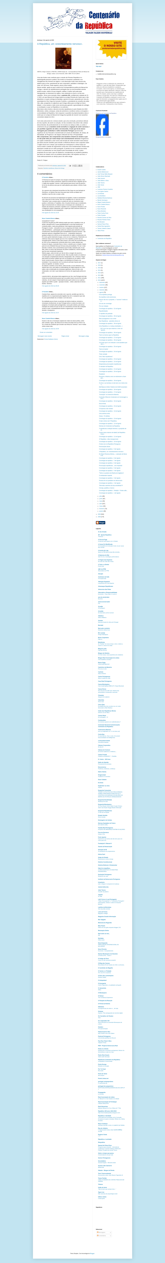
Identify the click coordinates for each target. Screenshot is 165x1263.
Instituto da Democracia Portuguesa (109, 879)
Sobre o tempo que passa (106, 1153)
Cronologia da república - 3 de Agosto (109, 478)
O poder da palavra (103, 891)
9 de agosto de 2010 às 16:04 (50, 328)
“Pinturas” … (101, 536)
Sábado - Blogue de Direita (106, 1170)
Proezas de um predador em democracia (110, 480)
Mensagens (101, 1232)
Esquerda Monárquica (104, 804)
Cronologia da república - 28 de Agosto (110, 332)
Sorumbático (102, 1161)
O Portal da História (104, 1003)
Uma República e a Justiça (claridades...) (110, 326)
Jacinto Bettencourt (102, 172)
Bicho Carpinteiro (103, 637)
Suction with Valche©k (105, 1165)
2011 (99, 277)
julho (100, 496)
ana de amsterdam (103, 597)
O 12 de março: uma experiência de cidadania (110, 654)
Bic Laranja (101, 633)
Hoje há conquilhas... (104, 868)
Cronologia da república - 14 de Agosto (110, 411)
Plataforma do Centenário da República (106, 113)
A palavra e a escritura (104, 776)
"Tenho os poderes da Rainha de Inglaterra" (111, 473)
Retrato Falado (102, 977)
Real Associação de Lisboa (106, 1097)
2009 (99, 514)
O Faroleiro (45, 177)
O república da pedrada (105, 313)
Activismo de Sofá (103, 577)
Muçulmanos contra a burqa (105, 859)
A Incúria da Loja (103, 550)
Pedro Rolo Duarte (103, 1055)
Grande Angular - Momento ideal (107, 1162)
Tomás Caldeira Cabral (103, 228)
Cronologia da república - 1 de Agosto (109, 493)
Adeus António (102, 673)
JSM (98, 187)
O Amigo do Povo (103, 958)
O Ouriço (101, 996)
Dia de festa (102, 403)
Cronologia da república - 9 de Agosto (109, 449)
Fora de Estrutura (103, 832)
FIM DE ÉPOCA (102, 650)
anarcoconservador (104, 602)
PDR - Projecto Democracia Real (108, 1045)
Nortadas (101, 938)
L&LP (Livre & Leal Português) (107, 899)
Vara (99, 1017)
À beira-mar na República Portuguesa (109, 444)
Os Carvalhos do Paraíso (105, 1016)
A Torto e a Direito (103, 564)
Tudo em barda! (103, 349)
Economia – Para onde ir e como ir (107, 594)
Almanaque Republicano (105, 586)
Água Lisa (101, 1192)
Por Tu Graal (102, 1069)
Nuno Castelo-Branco (48, 218)
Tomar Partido (102, 1178)
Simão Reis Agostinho (103, 226)
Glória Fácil (101, 854)
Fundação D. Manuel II (105, 843)
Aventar (100, 620)
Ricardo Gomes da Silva (104, 217)
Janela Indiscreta (103, 887)
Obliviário (101, 1007)
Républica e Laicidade (105, 1139)
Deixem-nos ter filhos (104, 712)
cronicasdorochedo (104, 740)
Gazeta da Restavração (105, 846)
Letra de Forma (102, 912)
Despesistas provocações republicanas (110, 364)
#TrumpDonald (102, 578)
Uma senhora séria (104, 413)
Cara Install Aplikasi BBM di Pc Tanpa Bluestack (111, 686)
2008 (99, 517)
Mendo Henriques (102, 200)
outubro (101, 287)
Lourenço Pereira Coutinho (105, 189)
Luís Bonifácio (101, 196)
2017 (99, 263)
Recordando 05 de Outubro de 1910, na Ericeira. (111, 965)
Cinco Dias (101, 704)
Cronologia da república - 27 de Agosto (110, 337)
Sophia (100, 787)
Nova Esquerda (102, 943)
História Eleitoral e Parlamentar (107, 865)
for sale (100, 896)
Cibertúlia (101, 700)
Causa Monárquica (104, 684)
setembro (102, 290)
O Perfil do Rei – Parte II (104, 955)
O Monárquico (102, 993)
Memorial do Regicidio (105, 922)
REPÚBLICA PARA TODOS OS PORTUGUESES (113, 387)
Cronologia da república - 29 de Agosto (110, 323)
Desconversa (102, 767)
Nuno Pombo (101, 206)
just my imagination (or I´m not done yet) (109, 731)
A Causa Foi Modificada (105, 544)
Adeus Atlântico (102, 617)
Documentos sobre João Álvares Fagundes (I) (110, 1175)
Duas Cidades (102, 779)
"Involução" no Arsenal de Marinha (108, 394)
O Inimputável (102, 980)
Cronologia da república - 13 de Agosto (110, 418)
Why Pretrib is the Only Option (106, 1033)
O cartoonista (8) (102, 1083)
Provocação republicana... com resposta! (110, 465)
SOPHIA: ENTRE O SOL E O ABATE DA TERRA (111, 1125)
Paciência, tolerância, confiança (106, 768)
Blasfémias (101, 642)
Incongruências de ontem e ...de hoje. (108, 1008)
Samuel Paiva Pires (103, 224)
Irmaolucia (101, 882)
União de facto (102, 1187)
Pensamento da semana (104, 764)
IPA (99, 935)
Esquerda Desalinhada (105, 800)
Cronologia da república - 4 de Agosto (109, 470)
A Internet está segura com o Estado (108, 541)
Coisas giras (101, 1198)
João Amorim (101, 178)
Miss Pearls (101, 926)
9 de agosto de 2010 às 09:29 (50, 286)
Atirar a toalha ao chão (104, 678)
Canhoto (100, 672)
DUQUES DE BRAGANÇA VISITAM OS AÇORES (111, 829)
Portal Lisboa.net (103, 1078)
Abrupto (100, 574)
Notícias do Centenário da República (109, 426)
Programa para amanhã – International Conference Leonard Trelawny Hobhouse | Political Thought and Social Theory (109, 1148)
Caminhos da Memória (105, 667)
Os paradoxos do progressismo (106, 851)
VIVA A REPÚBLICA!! (104, 664)
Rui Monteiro (101, 222)
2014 (99, 270)
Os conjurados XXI (104, 1021)
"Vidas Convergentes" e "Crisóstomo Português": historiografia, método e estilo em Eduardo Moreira (111, 902)
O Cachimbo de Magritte (105, 968)
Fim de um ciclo (102, 669)
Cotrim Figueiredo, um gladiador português (109, 985)
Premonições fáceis (104, 446)
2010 (99, 280)
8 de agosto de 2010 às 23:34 (50, 212)
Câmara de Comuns (104, 750)
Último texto (101, 940)
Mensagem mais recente (45, 336)
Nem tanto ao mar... (104, 933)
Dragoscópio (102, 775)
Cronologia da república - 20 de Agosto (110, 371)
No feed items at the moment (106, 612)
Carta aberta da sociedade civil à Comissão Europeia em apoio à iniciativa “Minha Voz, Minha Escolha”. (111, 1119)
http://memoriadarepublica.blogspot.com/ (109, 1112)
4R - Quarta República (104, 535)
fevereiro (102, 508)
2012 (99, 275)
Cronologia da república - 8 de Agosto (109, 458)
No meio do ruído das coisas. (106, 561)
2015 (99, 267)
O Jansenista (102, 988)
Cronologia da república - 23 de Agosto (110, 359)
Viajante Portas (102, 1042)
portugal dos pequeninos (105, 1086)
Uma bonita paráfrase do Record (107, 1038)
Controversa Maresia (104, 729)
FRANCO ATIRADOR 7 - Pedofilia (107, 756)
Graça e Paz (101, 834)
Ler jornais (101, 1094)
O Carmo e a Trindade (104, 971)
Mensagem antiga (84, 336)
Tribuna (100, 1184)
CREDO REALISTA (103, 1103)
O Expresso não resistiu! (106, 408)
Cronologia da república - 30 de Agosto (110, 316)
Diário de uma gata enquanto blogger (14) (109, 927)
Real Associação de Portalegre (107, 1102)
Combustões (102, 720)
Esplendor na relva (104, 786)
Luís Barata (100, 193)
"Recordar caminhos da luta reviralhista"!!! (111, 485)
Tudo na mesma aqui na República (109, 335)
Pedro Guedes (101, 215)
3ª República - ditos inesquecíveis (108, 439)
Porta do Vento (102, 1074)
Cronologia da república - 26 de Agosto (110, 340)
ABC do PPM (102, 569)
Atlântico (101, 616)
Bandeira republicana (49, 168)
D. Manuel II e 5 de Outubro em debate (108, 1098)
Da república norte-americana (107, 297)
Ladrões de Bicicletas (104, 907)
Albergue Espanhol (104, 581)
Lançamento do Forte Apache (106, 583)
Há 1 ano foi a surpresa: (104, 972)
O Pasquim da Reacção (105, 1000)
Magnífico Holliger (103, 913)
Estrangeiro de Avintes (105, 820)
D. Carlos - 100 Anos (104, 759)
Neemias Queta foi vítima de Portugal (108, 622)
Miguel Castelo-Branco (103, 202)
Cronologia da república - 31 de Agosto (110, 308)
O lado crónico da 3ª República (108, 421)
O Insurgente (102, 983)
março (101, 506)
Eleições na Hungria (103, 1066)
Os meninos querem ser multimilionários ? (109, 722)
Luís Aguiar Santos (102, 191)
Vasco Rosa (100, 230)
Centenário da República (104, 238)
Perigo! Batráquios (103, 634)
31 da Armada (102, 532)
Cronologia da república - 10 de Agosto (110, 441)
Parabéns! (102, 374)
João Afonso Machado (103, 176)
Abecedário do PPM (103, 570)
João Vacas (100, 185)
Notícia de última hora (104, 630)
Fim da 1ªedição (103, 306)
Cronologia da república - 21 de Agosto (110, 369)
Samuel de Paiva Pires (105, 1145)
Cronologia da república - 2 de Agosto (109, 483)
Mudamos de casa (103, 876)
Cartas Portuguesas (104, 676)
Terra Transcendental (104, 1173)
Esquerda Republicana (105, 810)
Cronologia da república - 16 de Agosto (110, 401)
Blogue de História (103, 653)
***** (99, 1136)
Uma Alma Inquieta (103, 742)
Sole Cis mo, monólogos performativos (108, 556)
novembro (102, 285)
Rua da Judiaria (103, 1128)
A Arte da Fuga (102, 539)
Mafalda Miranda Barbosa (104, 198)
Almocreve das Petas (104, 589)
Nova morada (101, 817)
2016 (99, 265)
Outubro (100, 1027)
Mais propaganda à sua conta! (107, 318)
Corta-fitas (101, 734)
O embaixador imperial (105, 475)
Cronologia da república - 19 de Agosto (110, 380)
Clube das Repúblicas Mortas (107, 711)
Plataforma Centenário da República (109, 1059)
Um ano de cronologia (105, 303)
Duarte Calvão (101, 169)
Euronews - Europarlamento (105, 950)
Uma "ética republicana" (106, 356)
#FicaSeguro (101, 608)
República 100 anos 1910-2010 (107, 1111)
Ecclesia (100, 782)
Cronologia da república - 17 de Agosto (110, 392)
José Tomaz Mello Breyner (105, 174)
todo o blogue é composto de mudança (108, 884)
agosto (101, 292)
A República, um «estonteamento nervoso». (60, 44)
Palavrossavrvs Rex (104, 1032)
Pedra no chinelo (103, 1049)
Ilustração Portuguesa (105, 874)
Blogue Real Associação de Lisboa (108, 658)
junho (101, 498)
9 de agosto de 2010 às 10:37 (50, 312)
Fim (99, 603)
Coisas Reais (102, 715)
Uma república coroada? (104, 659)
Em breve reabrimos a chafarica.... (107, 751)
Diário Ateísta (102, 772)
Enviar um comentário (46, 332)
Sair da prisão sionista (104, 909)
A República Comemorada (105, 1061)
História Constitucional (105, 862)
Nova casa (101, 701)
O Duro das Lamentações (106, 975)
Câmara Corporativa (104, 745)
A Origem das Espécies (105, 560)
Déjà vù (100, 639)
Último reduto (102, 1197)
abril (100, 503)
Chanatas (101, 695)
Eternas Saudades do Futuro (107, 823)
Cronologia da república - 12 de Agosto (110, 423)
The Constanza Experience (105, 997)
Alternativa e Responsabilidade (107, 592)
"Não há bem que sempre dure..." (107, 1189)
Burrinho (100, 598)
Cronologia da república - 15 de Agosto (110, 406)
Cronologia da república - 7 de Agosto (109, 460)
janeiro (101, 511)
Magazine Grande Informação (107, 916)
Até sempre (101, 1075)
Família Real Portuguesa (105, 828)
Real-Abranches (103, 1106)
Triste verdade (103, 354)
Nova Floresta (102, 949)
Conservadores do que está (105, 1154)
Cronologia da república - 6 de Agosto (109, 463)
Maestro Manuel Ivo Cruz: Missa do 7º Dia (109, 1108)
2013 (99, 272)
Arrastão (100, 611)
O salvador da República (106, 366)
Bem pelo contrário (104, 628)
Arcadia (100, 606)
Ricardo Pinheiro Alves (103, 219)
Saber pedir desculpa (104, 1056)
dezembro (102, 282)
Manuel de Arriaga (59, 168)
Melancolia (101, 1167)
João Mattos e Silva (103, 180)
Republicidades (103, 311)
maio (100, 501)
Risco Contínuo (103, 1123)
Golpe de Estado (103, 857)
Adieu (99, 989)
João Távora (101, 183)
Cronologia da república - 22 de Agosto (110, 361)
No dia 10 (100, 747)
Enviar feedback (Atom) (51, 339)
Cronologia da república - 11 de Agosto (110, 436)
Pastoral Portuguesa (104, 1036)
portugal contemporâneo (105, 1081)
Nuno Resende (101, 209)
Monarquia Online (103, 930)
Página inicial (65, 336)
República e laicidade (104, 1116)
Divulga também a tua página (103, 137)
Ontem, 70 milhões (104, 416)
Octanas (100, 1011)
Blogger (92, 1253)
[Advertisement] (106, 151)
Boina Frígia (101, 662)
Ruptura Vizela (102, 1134)
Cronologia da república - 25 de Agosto (110, 346)
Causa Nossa (102, 689)
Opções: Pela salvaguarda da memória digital (110, 1013)
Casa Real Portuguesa (105, 681)
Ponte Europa (102, 1064)
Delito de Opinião (103, 762)
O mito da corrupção (103, 812)
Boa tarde (100, 1070)
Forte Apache (102, 837)
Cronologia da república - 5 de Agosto (109, 468)
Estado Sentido (102, 815)
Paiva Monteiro (101, 211)
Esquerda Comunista (104, 790)
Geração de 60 (102, 849)
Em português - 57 (103, 717)
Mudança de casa (103, 801)
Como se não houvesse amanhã (107, 960)
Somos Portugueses (104, 1158)
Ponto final (101, 566)
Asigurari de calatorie (104, 697)
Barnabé (100, 625)
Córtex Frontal (102, 754)
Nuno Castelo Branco (103, 204)
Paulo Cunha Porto (102, 213)
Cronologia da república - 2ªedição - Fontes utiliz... (113, 490)
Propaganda (101, 1092)
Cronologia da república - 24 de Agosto (110, 351)
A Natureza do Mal (103, 555)
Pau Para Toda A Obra (104, 1041)
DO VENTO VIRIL (103, 824)
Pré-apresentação (103, 1028)
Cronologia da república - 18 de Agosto (110, 389)
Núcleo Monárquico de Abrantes (108, 954)
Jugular (100, 894)
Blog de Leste (102, 648)
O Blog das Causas (104, 963)
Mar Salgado (102, 919)
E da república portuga (105, 294)
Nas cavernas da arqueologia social (107, 1193)
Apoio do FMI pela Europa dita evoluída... (109, 552)
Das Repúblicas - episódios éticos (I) (109, 321)
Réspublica (101, 1142)
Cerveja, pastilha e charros (106, 488)
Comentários (101, 1235)
